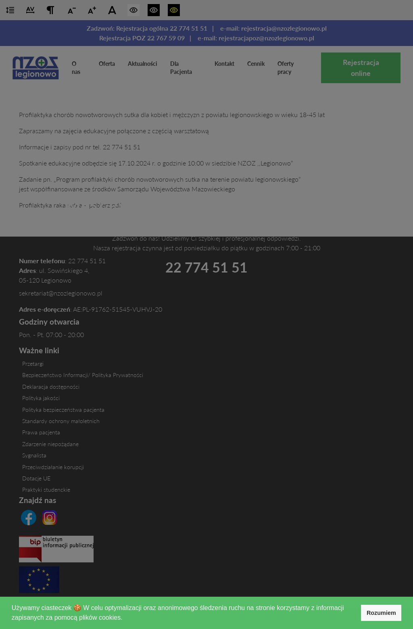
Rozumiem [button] (381, 613)
